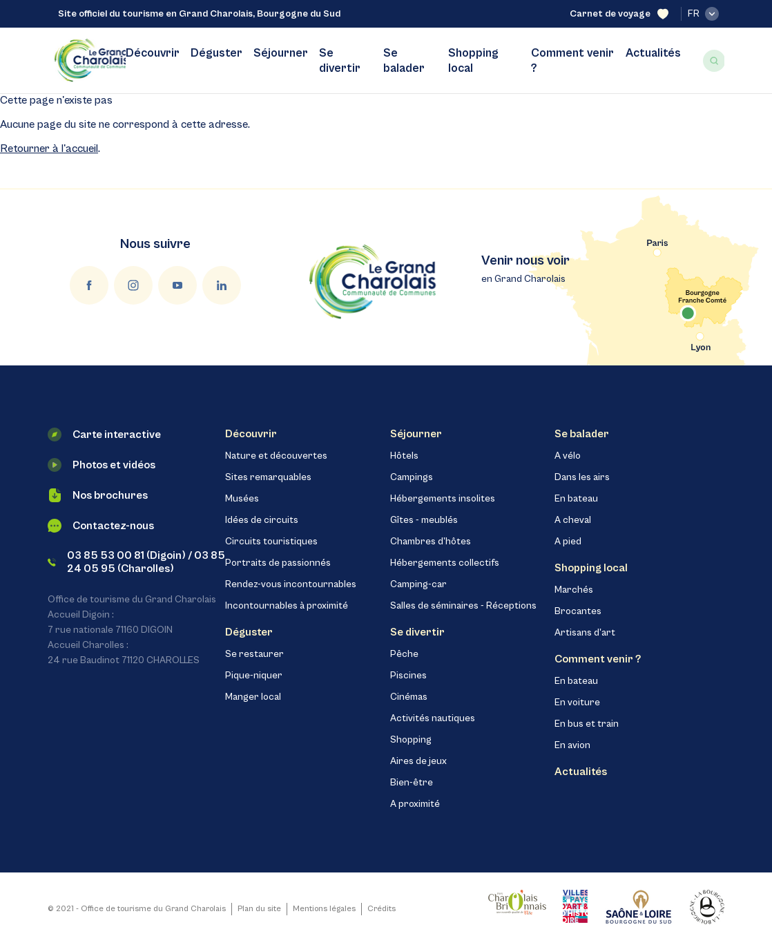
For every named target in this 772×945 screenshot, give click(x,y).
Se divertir (339, 60)
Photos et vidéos (101, 465)
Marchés (573, 589)
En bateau (576, 498)
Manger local (253, 697)
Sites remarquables (268, 477)
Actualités (653, 53)
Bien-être (411, 782)
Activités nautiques (432, 718)
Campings (411, 477)
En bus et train (586, 723)
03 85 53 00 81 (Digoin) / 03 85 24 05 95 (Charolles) (136, 562)
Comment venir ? (572, 60)
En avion (572, 745)
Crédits (381, 908)
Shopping (411, 739)
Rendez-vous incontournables (290, 584)
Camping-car (418, 584)
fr (703, 14)
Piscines (408, 675)
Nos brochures (98, 495)
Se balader (404, 60)
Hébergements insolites (442, 498)
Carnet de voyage (619, 14)
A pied (567, 541)
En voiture (577, 702)
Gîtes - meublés (424, 520)
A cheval (572, 520)
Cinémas (408, 697)
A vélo (567, 455)
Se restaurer (254, 654)
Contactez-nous (101, 526)
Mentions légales (324, 908)
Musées (242, 498)
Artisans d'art (584, 632)
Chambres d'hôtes (430, 541)
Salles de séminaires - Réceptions (463, 605)
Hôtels (404, 455)
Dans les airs (582, 477)
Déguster (216, 53)
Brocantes (577, 611)
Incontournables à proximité (286, 605)
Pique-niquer (253, 675)
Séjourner (280, 53)
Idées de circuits (261, 520)
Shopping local (473, 60)
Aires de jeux (418, 761)
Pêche (404, 654)
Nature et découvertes (276, 455)
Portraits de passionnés (278, 563)
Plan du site (259, 908)
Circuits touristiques (271, 541)
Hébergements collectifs (444, 563)
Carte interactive (104, 434)
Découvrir (153, 53)
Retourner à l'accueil (49, 148)
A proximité (415, 804)
